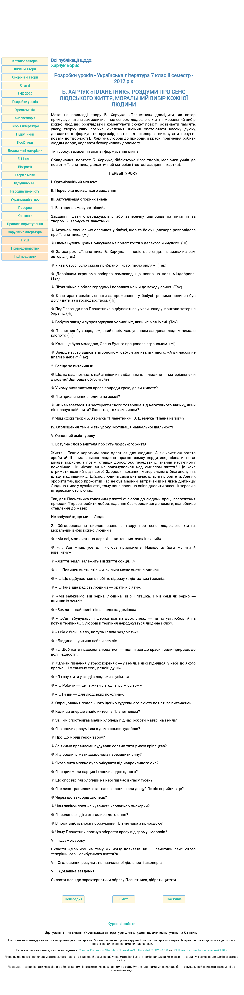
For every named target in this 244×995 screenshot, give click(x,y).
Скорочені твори (25, 77)
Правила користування (25, 224)
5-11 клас (25, 159)
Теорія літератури (25, 126)
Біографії (25, 167)
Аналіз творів (24, 118)
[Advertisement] (122, 27)
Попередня (73, 899)
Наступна (174, 899)
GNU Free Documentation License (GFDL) (200, 950)
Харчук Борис (65, 65)
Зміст (123, 899)
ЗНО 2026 (24, 94)
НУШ (25, 240)
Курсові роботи (122, 923)
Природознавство (25, 248)
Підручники (25, 134)
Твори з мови (25, 175)
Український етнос (25, 199)
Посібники (25, 142)
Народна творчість (24, 191)
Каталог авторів (24, 61)
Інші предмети (25, 256)
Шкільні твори (25, 69)
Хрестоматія (25, 110)
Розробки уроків (25, 102)
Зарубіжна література (25, 232)
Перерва (25, 208)
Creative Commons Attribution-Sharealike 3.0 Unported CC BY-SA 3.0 (123, 950)
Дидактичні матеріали (25, 151)
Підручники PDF (24, 183)
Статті (25, 85)
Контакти (24, 216)
